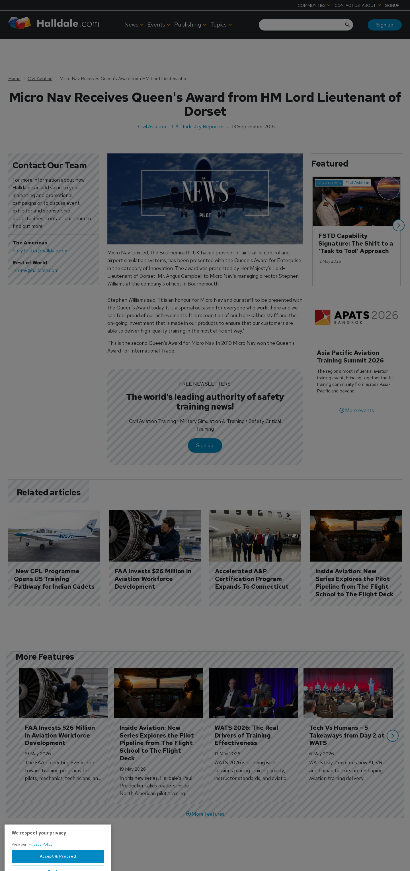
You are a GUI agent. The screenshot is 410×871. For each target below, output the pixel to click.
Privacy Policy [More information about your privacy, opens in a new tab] (41, 860)
